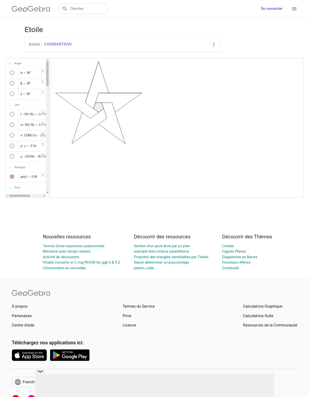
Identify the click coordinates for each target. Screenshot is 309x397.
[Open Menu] (294, 9)
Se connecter (272, 8)
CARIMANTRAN (57, 44)
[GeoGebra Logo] (31, 9)
